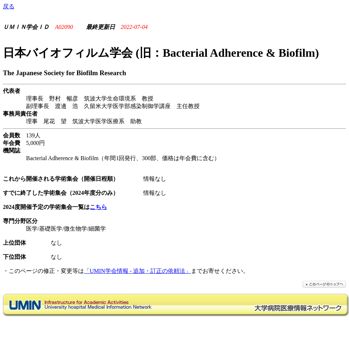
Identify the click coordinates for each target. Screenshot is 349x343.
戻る (8, 6)
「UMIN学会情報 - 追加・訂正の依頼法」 (137, 271)
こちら (98, 207)
